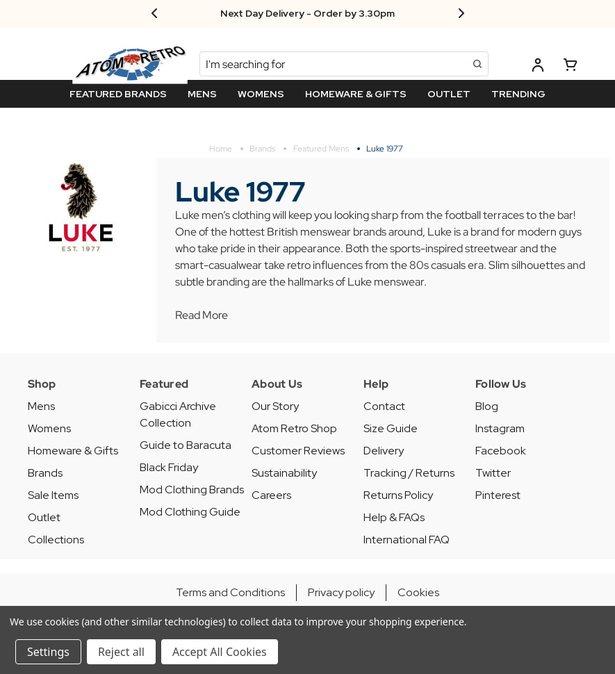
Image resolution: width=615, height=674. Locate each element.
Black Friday (169, 467)
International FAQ (406, 539)
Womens (49, 428)
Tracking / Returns (408, 473)
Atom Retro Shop (294, 428)
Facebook (500, 450)
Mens (41, 406)
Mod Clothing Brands (192, 489)
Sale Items (53, 495)
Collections (56, 539)
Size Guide (390, 428)
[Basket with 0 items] (570, 67)
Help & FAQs (394, 517)
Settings (48, 651)
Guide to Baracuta (185, 445)
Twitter (493, 473)
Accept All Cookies (219, 651)
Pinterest (497, 495)
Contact (384, 406)
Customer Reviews (298, 450)
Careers (271, 495)
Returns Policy (398, 495)
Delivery (383, 450)
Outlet (44, 517)
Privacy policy (341, 592)
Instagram (500, 428)
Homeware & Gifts (73, 450)
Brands (45, 473)
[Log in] (537, 67)
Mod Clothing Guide (190, 511)
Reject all (121, 651)
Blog (486, 406)
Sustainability (284, 473)
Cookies (418, 592)
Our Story (275, 406)
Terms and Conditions (230, 592)
